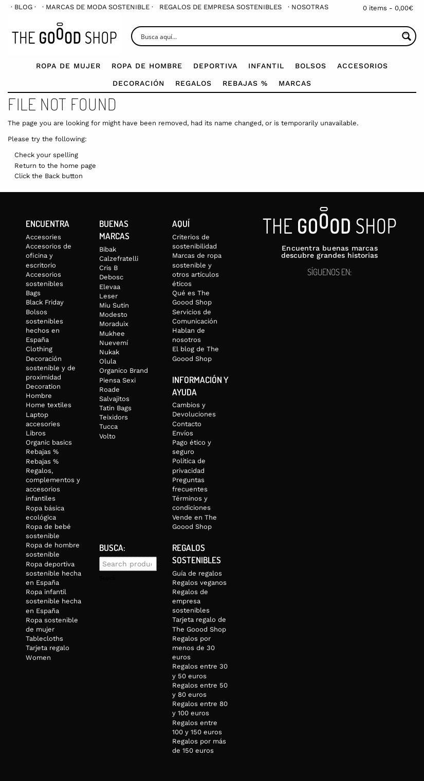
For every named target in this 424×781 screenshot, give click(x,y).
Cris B (108, 268)
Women (38, 657)
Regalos (193, 83)
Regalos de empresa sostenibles (220, 7)
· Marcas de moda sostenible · (97, 7)
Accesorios (362, 66)
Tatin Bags (115, 408)
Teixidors (113, 417)
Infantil (266, 66)
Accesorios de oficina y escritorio (48, 255)
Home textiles (48, 405)
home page (78, 165)
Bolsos (310, 66)
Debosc (111, 277)
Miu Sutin (114, 305)
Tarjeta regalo (47, 648)
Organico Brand (123, 370)
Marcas (295, 83)
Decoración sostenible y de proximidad (51, 368)
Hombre (39, 395)
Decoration (43, 386)
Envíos (182, 433)
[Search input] (268, 36)
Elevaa (109, 287)
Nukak (109, 352)
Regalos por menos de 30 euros (193, 648)
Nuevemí (113, 343)
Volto (107, 436)
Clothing (39, 349)
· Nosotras (308, 7)
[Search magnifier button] (406, 36)
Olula (107, 361)
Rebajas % (245, 83)
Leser (108, 296)
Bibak (107, 249)
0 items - (388, 8)
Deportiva (215, 66)
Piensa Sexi (117, 380)
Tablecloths (44, 638)
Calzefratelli (118, 258)
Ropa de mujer (68, 66)
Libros (36, 433)
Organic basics (49, 442)
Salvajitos (114, 399)
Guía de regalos (197, 573)
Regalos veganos (199, 582)
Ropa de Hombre (147, 66)
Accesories (43, 237)
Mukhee (112, 333)
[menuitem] (23, 7)
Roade (109, 389)
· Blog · (23, 7)
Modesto (113, 314)
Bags (33, 293)
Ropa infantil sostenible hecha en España (53, 601)
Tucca (108, 426)
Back (52, 176)
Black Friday (45, 302)
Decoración (138, 83)
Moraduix (113, 324)
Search (107, 578)
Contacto (186, 424)
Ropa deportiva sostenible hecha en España (53, 573)
